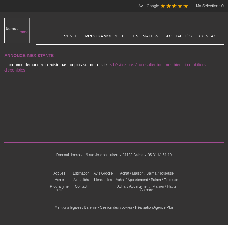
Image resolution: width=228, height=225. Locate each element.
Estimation (146, 36)
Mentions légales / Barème (76, 207)
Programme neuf (105, 36)
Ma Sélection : (210, 6)
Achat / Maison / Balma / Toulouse (147, 173)
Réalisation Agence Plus (154, 207)
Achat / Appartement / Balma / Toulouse (146, 180)
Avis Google (163, 6)
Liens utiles (103, 180)
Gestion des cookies (116, 207)
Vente (71, 36)
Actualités (179, 36)
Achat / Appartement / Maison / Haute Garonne (146, 188)
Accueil (59, 173)
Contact (209, 36)
